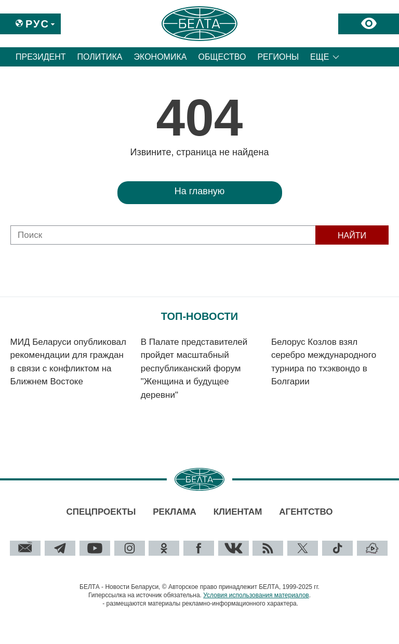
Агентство (305, 512)
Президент (41, 56)
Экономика (160, 56)
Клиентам (238, 512)
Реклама (174, 512)
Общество (222, 56)
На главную (200, 191)
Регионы (278, 56)
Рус (37, 24)
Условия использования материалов (256, 595)
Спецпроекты (101, 512)
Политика (100, 56)
